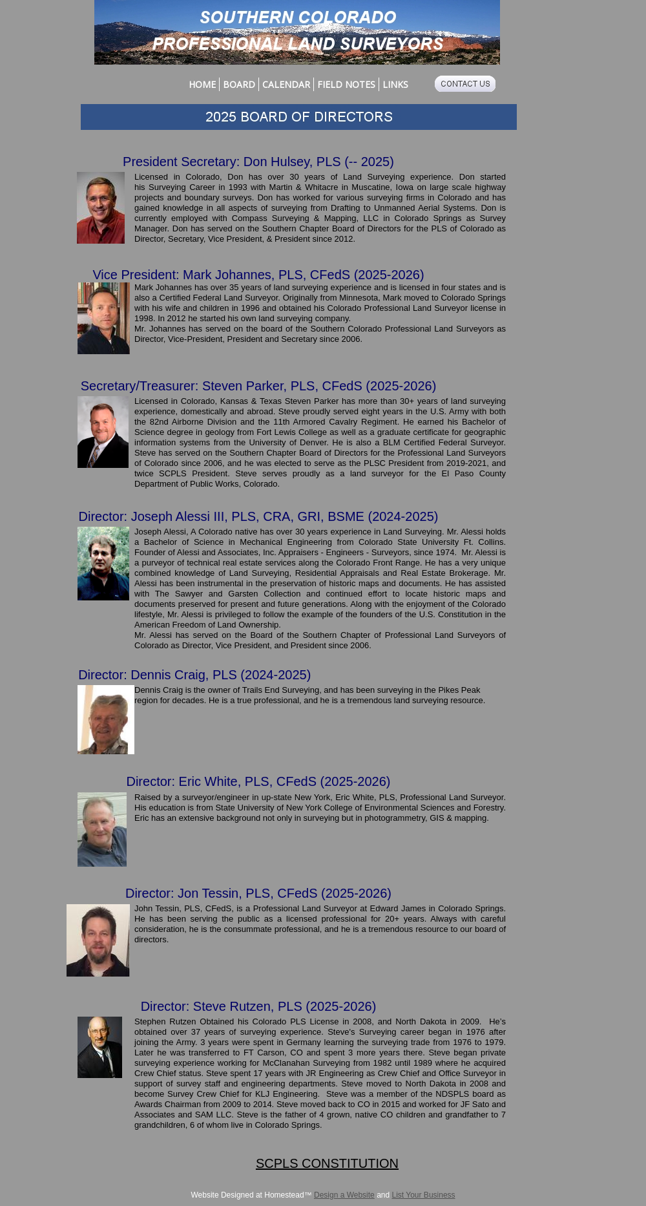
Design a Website (344, 1195)
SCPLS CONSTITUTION (327, 1163)
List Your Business (423, 1195)
